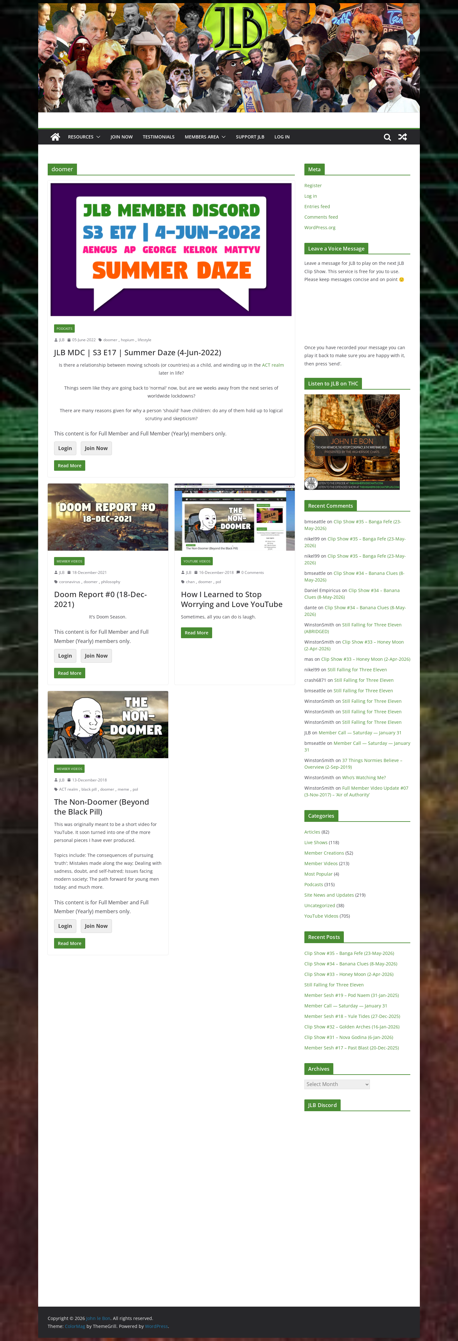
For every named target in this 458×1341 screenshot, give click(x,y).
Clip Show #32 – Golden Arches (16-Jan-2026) (351, 1027)
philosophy (110, 581)
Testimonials (159, 137)
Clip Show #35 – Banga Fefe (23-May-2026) (349, 953)
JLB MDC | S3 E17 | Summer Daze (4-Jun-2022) (137, 352)
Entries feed (317, 206)
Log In (282, 137)
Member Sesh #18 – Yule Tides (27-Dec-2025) (352, 1016)
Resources (81, 137)
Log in (310, 196)
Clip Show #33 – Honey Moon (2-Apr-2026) (365, 659)
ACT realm (273, 365)
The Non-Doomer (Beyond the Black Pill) (101, 806)
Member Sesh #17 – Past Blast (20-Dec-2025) (351, 1048)
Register (313, 185)
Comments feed (321, 217)
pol (218, 581)
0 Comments (250, 572)
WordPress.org (320, 227)
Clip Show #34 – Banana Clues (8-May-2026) (350, 964)
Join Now (96, 448)
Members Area (202, 137)
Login (65, 448)
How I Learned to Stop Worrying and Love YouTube (232, 599)
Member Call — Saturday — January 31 (360, 733)
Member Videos (69, 561)
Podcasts (64, 328)
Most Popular (318, 874)
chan (190, 581)
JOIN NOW (122, 137)
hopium (127, 339)
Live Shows (316, 842)
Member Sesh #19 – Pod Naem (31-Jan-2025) (351, 995)
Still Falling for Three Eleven (357, 670)
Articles (312, 832)
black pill (89, 789)
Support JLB (250, 137)
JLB (62, 339)
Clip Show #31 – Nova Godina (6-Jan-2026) (348, 1037)
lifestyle (144, 339)
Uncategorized (319, 905)
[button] (97, 136)
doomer (110, 339)
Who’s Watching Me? (364, 777)
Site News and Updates (329, 895)
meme (123, 789)
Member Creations (324, 853)
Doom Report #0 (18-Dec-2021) (100, 599)
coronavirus (69, 581)
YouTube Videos (197, 561)
